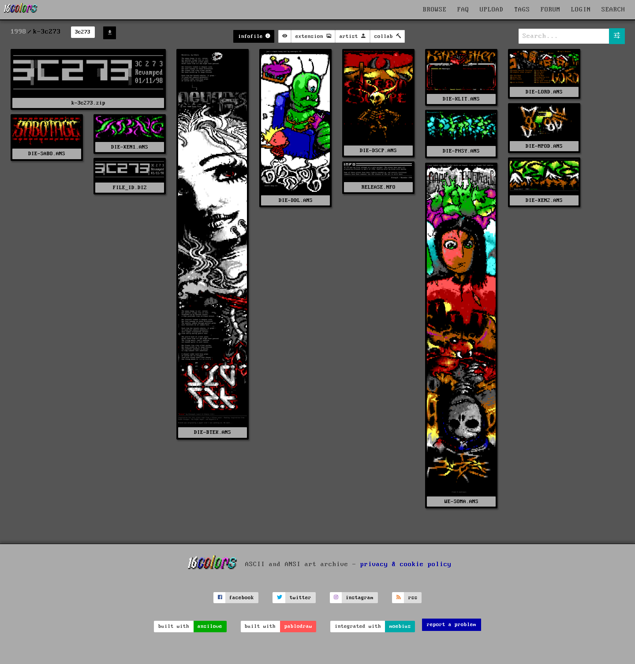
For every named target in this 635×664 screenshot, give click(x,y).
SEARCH (613, 9)
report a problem (451, 624)
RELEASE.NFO (379, 187)
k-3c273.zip (88, 103)
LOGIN (581, 9)
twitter (300, 598)
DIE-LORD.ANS (544, 92)
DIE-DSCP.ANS (378, 150)
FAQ (463, 9)
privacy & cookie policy (406, 563)
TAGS (522, 9)
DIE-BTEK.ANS (212, 432)
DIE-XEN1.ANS (129, 147)
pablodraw (298, 626)
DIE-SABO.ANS (46, 154)
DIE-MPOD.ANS (544, 146)
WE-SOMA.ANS (461, 501)
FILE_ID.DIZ (130, 187)
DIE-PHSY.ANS (461, 151)
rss (413, 598)
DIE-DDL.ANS (296, 200)
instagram (360, 598)
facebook (241, 598)
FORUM (550, 9)
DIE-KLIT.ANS (461, 99)
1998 (18, 31)
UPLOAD (492, 9)
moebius (400, 626)
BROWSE (435, 9)
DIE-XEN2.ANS (544, 200)
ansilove (210, 626)
